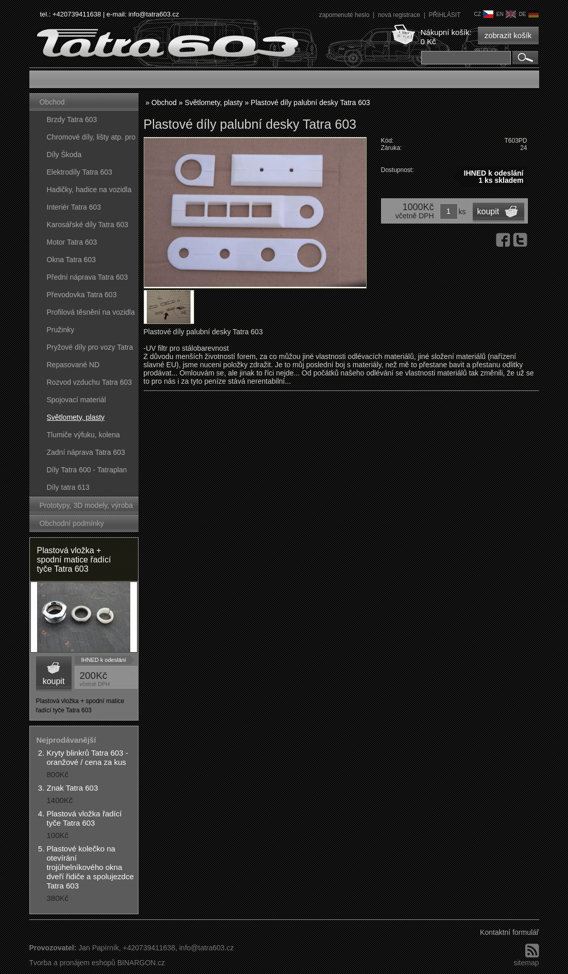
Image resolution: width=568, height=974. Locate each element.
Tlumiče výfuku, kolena (83, 435)
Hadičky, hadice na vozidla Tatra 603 (89, 191)
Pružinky (61, 330)
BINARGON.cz (141, 963)
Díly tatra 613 (68, 487)
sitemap (526, 963)
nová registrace (400, 15)
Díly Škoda (64, 154)
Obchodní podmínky (72, 523)
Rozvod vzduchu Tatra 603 (89, 382)
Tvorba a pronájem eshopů (72, 963)
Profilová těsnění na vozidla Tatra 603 (91, 314)
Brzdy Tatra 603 (72, 119)
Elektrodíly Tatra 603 (79, 172)
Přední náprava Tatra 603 (87, 277)
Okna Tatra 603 (71, 259)
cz (483, 14)
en (506, 14)
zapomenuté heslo (345, 15)
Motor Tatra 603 (72, 242)
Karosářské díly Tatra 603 (88, 224)
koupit (54, 681)
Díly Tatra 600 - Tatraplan (87, 470)
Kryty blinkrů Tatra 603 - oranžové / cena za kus (87, 757)
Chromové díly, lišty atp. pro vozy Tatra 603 (91, 139)
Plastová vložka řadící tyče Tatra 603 (84, 818)
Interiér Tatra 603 (74, 207)
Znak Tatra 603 (72, 787)
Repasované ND (73, 365)
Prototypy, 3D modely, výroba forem (86, 507)
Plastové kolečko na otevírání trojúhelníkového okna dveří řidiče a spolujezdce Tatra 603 (90, 867)
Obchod (52, 102)
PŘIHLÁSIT (444, 15)
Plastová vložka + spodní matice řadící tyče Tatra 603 (74, 559)
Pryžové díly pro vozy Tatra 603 (90, 349)
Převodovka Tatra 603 (82, 295)
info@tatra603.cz (153, 14)
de (529, 14)
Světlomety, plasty (76, 417)
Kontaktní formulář (509, 932)
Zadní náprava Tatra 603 (86, 452)
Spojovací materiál (76, 400)
